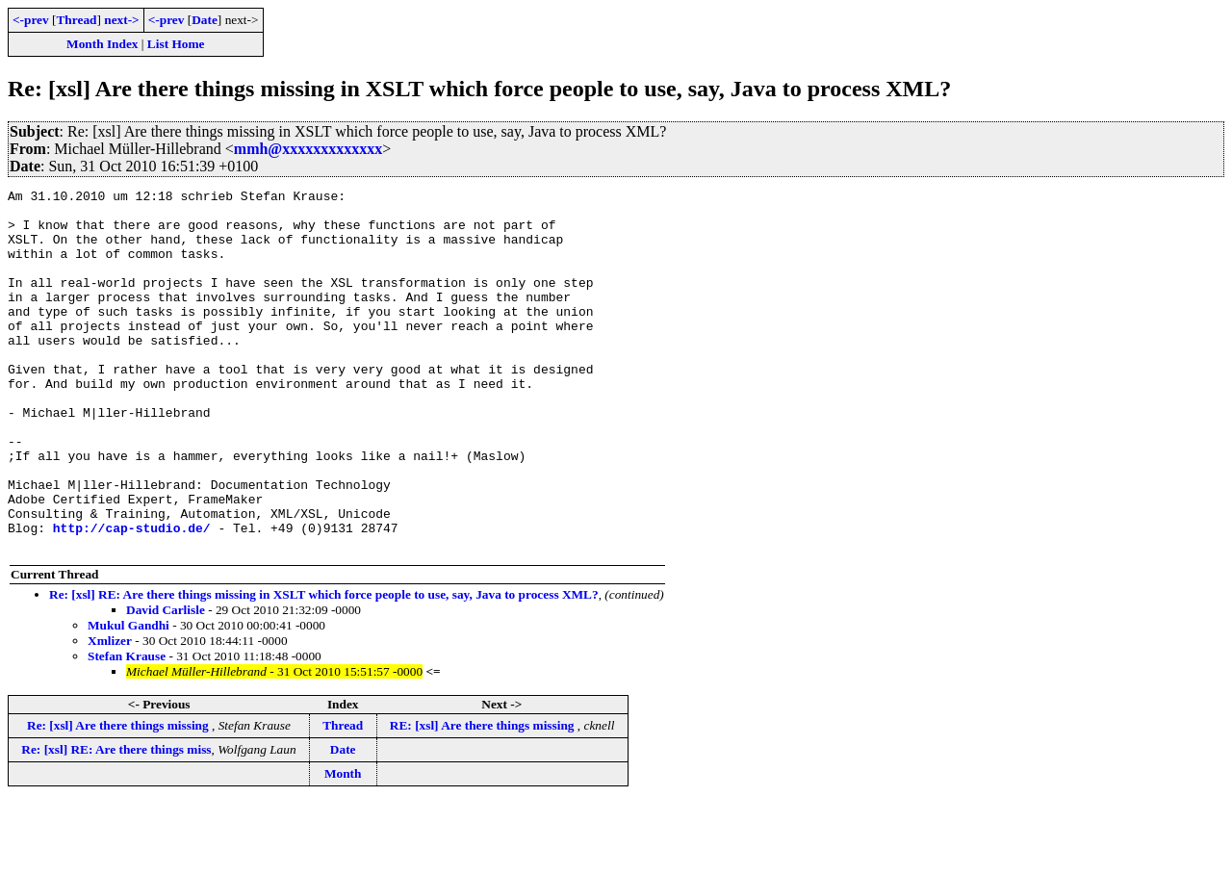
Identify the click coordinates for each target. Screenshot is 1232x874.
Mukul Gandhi (128, 697)
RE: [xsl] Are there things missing (484, 797)
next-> (121, 20)
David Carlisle (165, 682)
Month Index (102, 44)
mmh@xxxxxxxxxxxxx (308, 149)
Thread (76, 20)
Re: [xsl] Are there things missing (119, 797)
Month (343, 845)
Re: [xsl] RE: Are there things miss (116, 821)
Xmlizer (110, 713)
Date (205, 20)
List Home (176, 44)
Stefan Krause (127, 728)
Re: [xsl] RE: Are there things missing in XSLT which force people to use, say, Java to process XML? (324, 666)
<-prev (31, 20)
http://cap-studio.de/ (132, 596)
